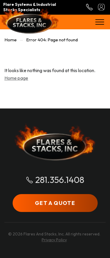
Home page (16, 78)
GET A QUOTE (55, 203)
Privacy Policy (54, 239)
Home (10, 40)
